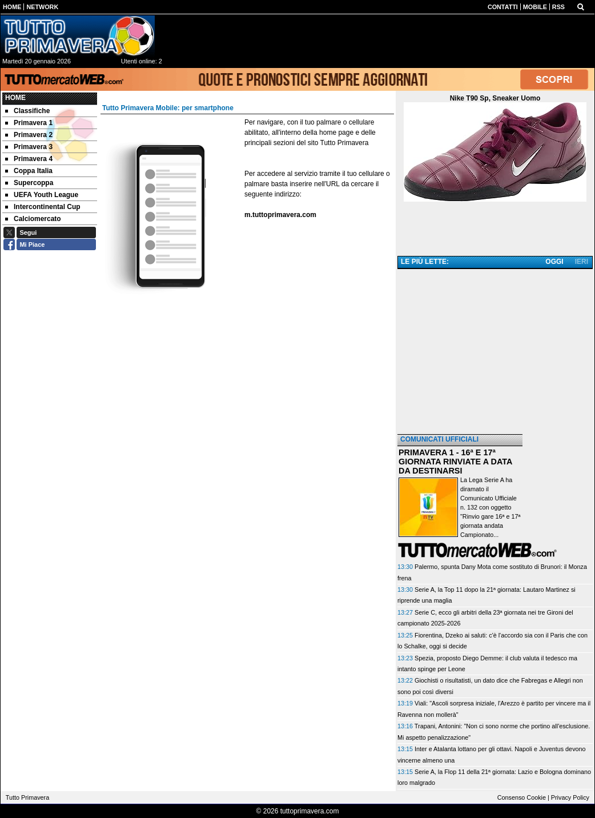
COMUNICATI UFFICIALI (439, 439)
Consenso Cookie (521, 797)
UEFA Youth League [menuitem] (41, 195)
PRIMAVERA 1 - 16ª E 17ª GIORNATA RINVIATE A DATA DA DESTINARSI (455, 461)
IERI (581, 262)
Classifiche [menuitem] (27, 111)
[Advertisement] (495, 352)
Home (15, 98)
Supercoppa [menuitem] (29, 183)
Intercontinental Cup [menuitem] (43, 207)
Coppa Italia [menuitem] (29, 171)
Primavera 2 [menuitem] (29, 135)
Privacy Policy (570, 797)
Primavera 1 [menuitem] (29, 123)
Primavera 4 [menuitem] (29, 159)
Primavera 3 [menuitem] (29, 147)
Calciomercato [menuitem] (33, 219)
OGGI (554, 262)
